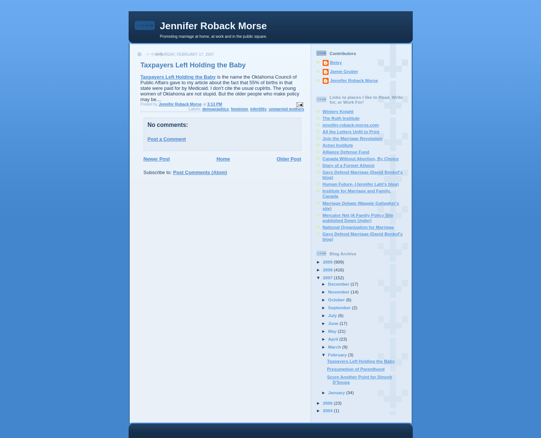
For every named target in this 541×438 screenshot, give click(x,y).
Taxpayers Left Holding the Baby (178, 77)
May (333, 331)
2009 (328, 261)
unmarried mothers (286, 109)
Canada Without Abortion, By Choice (361, 158)
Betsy (336, 62)
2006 (328, 403)
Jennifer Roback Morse (213, 25)
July (333, 315)
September (340, 307)
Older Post (289, 159)
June (334, 323)
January (337, 392)
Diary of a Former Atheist (349, 165)
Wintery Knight (338, 111)
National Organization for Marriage (358, 227)
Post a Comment (167, 139)
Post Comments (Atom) (200, 172)
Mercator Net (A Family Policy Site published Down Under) (358, 218)
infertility (258, 109)
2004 (328, 410)
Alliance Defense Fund (346, 151)
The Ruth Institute (341, 118)
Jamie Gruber (344, 71)
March (335, 346)
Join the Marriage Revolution (352, 138)
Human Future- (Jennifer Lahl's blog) (361, 184)
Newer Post (157, 159)
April (333, 339)
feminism (239, 109)
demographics (215, 109)
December (339, 284)
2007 (328, 277)
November (339, 291)
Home (223, 159)
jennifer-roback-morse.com (351, 124)
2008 (328, 269)
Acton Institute (338, 145)
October (337, 299)
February (338, 354)
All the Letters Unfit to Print (351, 131)
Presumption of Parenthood (356, 368)
